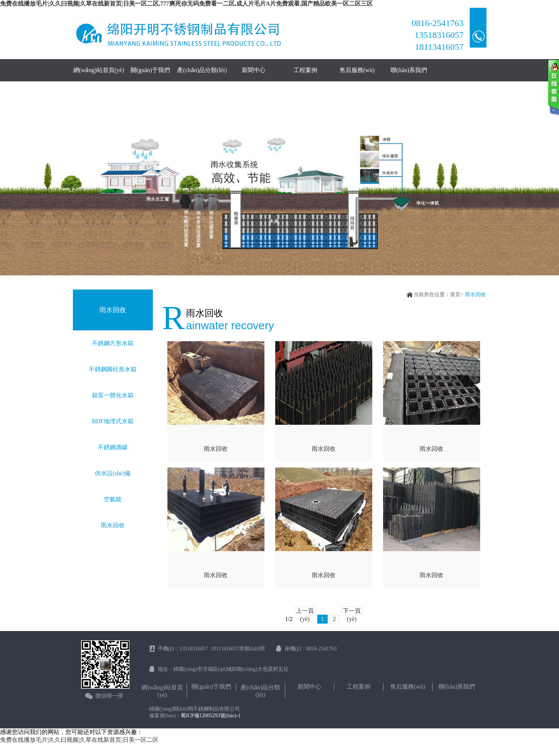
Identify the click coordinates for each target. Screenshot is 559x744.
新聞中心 (254, 70)
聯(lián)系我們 (409, 70)
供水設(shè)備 (113, 473)
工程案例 (305, 70)
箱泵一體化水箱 (113, 395)
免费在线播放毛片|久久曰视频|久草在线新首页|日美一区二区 (79, 740)
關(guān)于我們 (150, 70)
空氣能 (113, 499)
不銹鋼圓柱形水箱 (112, 369)
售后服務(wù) (357, 70)
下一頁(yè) (352, 611)
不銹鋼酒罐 (113, 447)
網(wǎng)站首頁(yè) (98, 70)
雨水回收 (113, 525)
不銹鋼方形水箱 (113, 343)
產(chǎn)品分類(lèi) (202, 70)
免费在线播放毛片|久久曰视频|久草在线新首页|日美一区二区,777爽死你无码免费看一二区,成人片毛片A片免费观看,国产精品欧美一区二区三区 (186, 3)
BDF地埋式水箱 (112, 421)
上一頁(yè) (305, 611)
